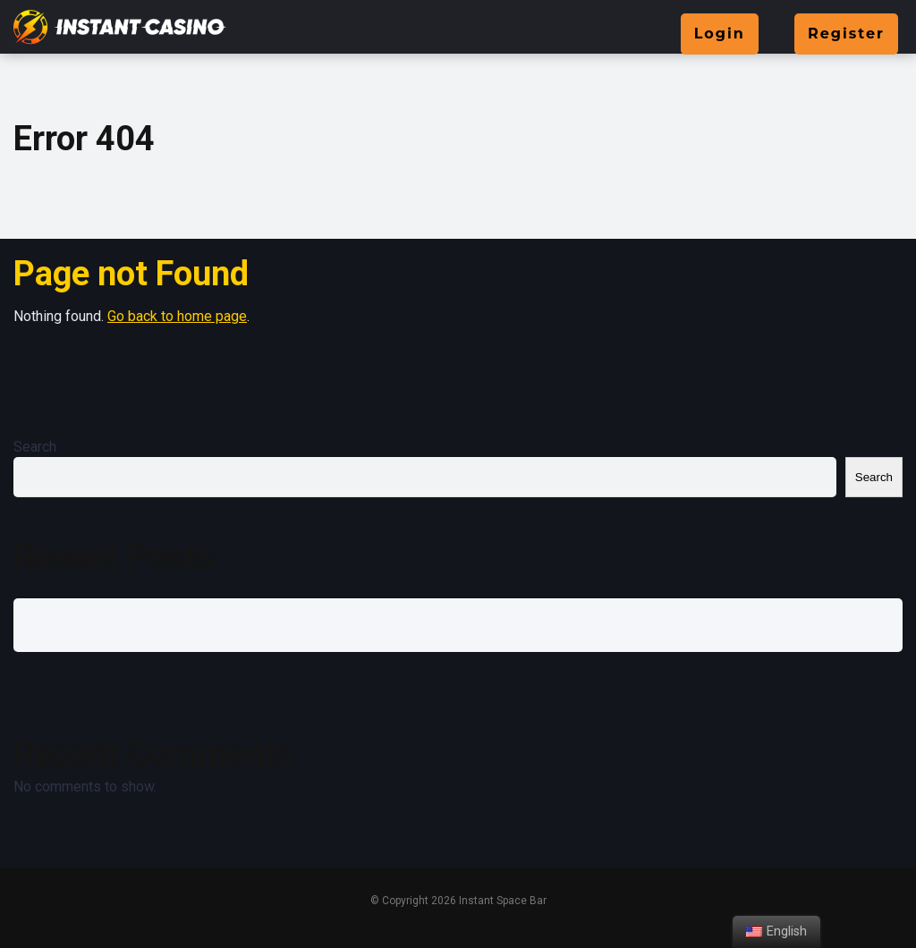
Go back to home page (177, 316)
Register (846, 33)
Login (719, 33)
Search (34, 446)
